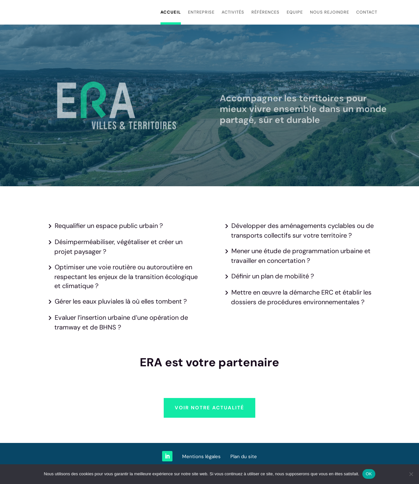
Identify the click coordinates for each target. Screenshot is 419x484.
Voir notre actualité (209, 407)
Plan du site (243, 456)
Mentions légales (201, 456)
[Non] (411, 474)
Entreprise (201, 12)
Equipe (295, 12)
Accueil (170, 12)
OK (369, 473)
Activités (233, 12)
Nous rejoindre (329, 12)
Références (265, 12)
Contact (366, 12)
